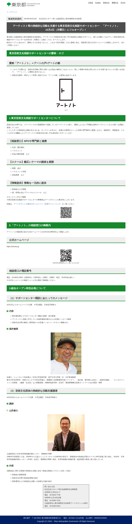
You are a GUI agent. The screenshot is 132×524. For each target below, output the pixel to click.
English (98, 3)
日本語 (90, 3)
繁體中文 (115, 3)
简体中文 (106, 3)
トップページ (12, 12)
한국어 (123, 3)
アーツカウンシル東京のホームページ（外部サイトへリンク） (38, 204)
